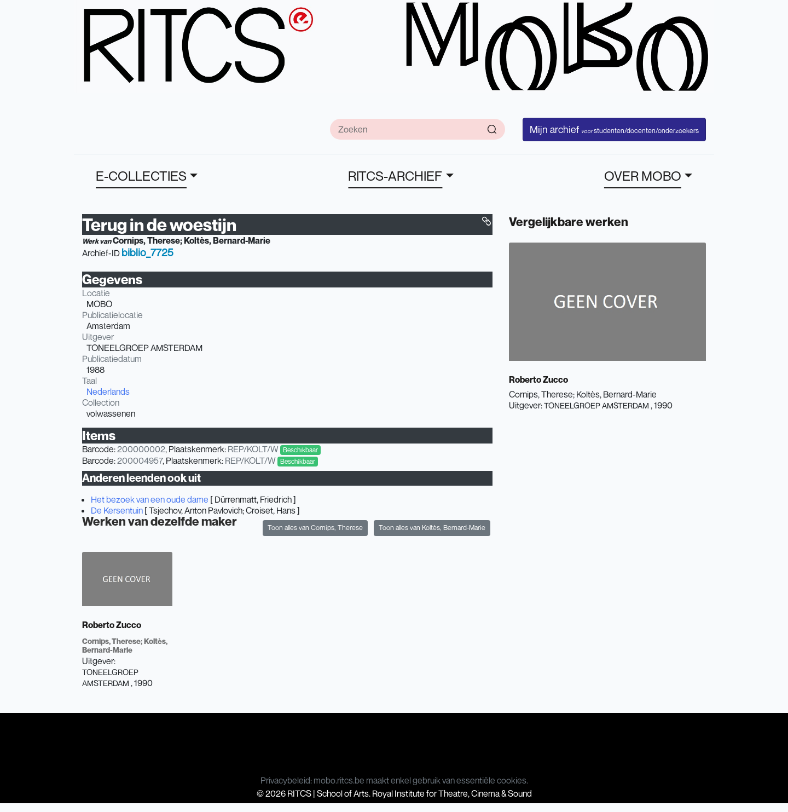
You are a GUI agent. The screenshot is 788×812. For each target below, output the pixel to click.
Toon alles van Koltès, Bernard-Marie (432, 527)
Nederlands (108, 391)
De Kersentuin (117, 510)
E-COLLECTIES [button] (141, 175)
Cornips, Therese (146, 240)
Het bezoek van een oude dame (149, 499)
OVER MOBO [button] (642, 175)
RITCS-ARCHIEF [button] (395, 175)
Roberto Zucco (111, 624)
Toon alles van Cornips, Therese (315, 527)
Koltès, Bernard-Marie (227, 240)
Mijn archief (614, 129)
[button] (486, 221)
